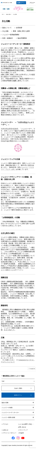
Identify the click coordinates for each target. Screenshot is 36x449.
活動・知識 (6, 9)
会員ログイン (21, 2)
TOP (3, 14)
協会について (7, 27)
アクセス (5, 424)
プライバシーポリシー (9, 433)
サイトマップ (23, 430)
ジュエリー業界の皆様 (30, 9)
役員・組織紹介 (7, 38)
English (21, 433)
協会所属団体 (22, 38)
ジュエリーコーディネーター (18, 8)
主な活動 (5, 31)
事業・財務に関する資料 (21, 31)
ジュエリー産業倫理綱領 (10, 34)
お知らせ (5, 430)
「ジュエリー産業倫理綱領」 (19, 247)
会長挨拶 (19, 27)
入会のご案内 (18, 388)
